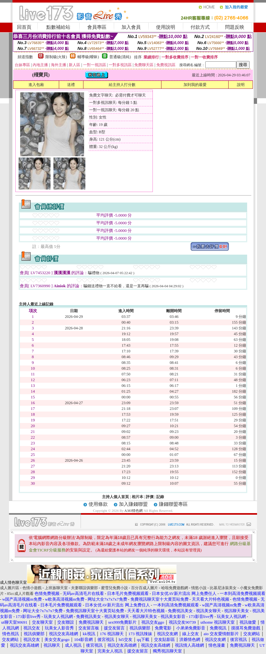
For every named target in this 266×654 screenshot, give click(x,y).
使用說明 (165, 27)
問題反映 (234, 27)
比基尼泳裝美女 (223, 588)
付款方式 (200, 27)
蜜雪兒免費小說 (114, 588)
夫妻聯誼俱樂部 (84, 588)
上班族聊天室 (56, 588)
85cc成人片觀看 (20, 593)
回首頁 (24, 27)
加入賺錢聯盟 (133, 504)
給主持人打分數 (122, 84)
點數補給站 (58, 27)
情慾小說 (199, 588)
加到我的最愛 (195, 84)
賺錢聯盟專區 (173, 504)
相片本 (137, 497)
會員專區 (96, 27)
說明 (241, 84)
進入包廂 (36, 84)
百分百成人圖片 (144, 588)
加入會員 (131, 27)
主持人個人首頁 (115, 497)
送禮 (71, 84)
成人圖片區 (9, 588)
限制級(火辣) (56, 57)
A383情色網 (133, 510)
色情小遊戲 (32, 588)
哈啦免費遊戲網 (174, 588)
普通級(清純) (120, 57)
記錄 (160, 497)
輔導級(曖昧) (88, 57)
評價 (149, 497)
